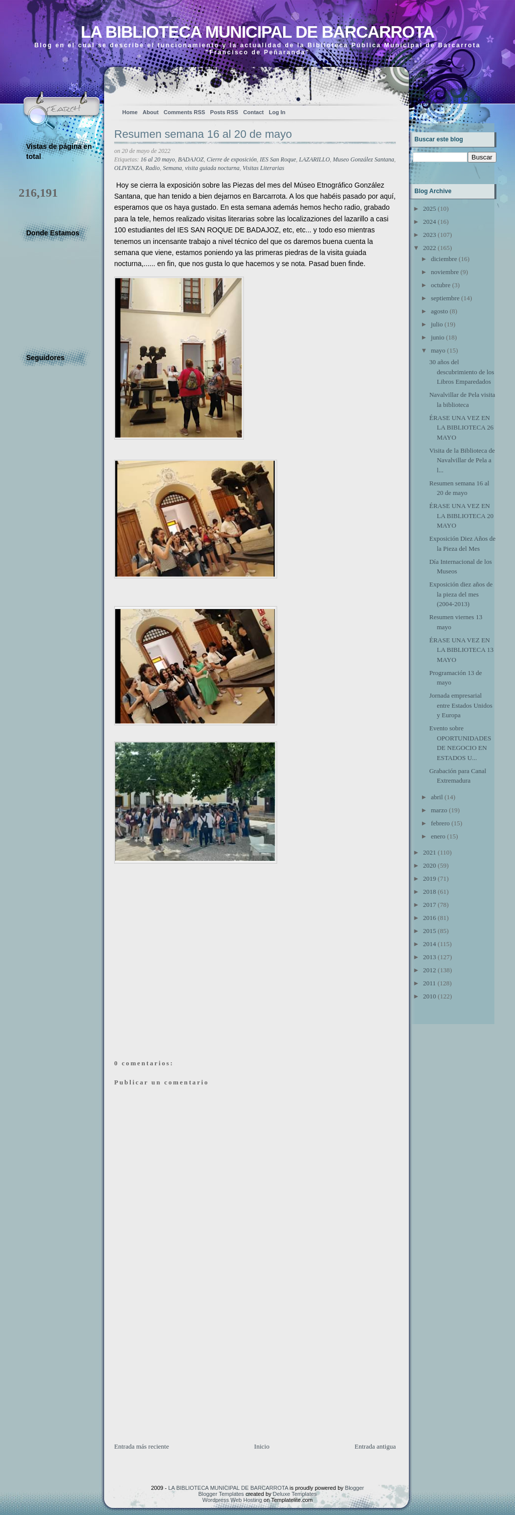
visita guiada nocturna (212, 168)
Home (130, 112)
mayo (438, 350)
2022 (429, 247)
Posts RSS (224, 112)
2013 (429, 957)
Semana (172, 168)
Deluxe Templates (295, 1494)
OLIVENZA (128, 168)
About (151, 112)
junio (438, 337)
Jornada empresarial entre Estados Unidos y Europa (460, 705)
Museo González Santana (363, 159)
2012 (429, 970)
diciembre (444, 259)
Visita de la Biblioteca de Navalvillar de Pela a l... (462, 460)
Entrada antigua (375, 1446)
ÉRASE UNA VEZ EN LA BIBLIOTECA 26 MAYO (461, 427)
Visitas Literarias (263, 168)
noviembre (445, 272)
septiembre (445, 298)
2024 (429, 221)
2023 (429, 234)
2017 (429, 904)
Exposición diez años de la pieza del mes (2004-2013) (460, 594)
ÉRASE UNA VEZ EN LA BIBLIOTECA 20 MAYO (461, 515)
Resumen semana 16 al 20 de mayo (203, 134)
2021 (429, 852)
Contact (253, 112)
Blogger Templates (221, 1494)
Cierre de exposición (232, 159)
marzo (439, 810)
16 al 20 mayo (157, 159)
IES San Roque (278, 159)
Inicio (261, 1446)
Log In (277, 112)
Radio (152, 168)
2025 (429, 208)
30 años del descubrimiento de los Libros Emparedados (461, 371)
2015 (429, 931)
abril (437, 797)
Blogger (354, 1488)
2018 (429, 891)
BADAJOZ (191, 159)
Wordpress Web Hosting (232, 1500)
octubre (441, 285)
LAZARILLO (314, 159)
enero (438, 836)
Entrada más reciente (141, 1446)
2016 (429, 917)
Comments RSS (184, 112)
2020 (429, 865)
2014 (429, 944)
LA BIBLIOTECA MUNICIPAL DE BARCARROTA (257, 32)
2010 (429, 996)
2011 (429, 983)
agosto (439, 311)
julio (437, 324)
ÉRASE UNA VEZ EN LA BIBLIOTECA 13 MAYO (461, 649)
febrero (440, 823)
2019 (429, 878)
